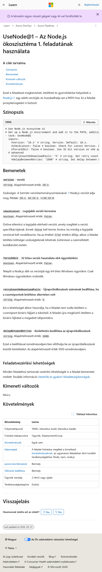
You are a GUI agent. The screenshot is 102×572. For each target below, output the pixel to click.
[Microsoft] (51, 5)
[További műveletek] (96, 26)
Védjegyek (34, 567)
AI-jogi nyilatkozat (13, 556)
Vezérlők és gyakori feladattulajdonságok (64, 377)
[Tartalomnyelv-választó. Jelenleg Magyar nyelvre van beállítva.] (11, 539)
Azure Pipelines (46, 25)
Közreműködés (69, 556)
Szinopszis (11, 69)
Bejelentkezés (91, 4)
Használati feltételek (14, 567)
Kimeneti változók (15, 79)
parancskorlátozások (16, 464)
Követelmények (14, 84)
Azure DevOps (24, 25)
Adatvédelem (10, 561)
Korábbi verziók (35, 556)
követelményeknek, (42, 453)
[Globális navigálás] (3, 5)
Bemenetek (12, 74)
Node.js (7, 98)
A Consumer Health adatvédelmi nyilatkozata (49, 561)
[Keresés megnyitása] (79, 5)
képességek (11, 449)
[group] (51, 144)
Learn (7, 25)
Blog (51, 556)
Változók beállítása (15, 470)
